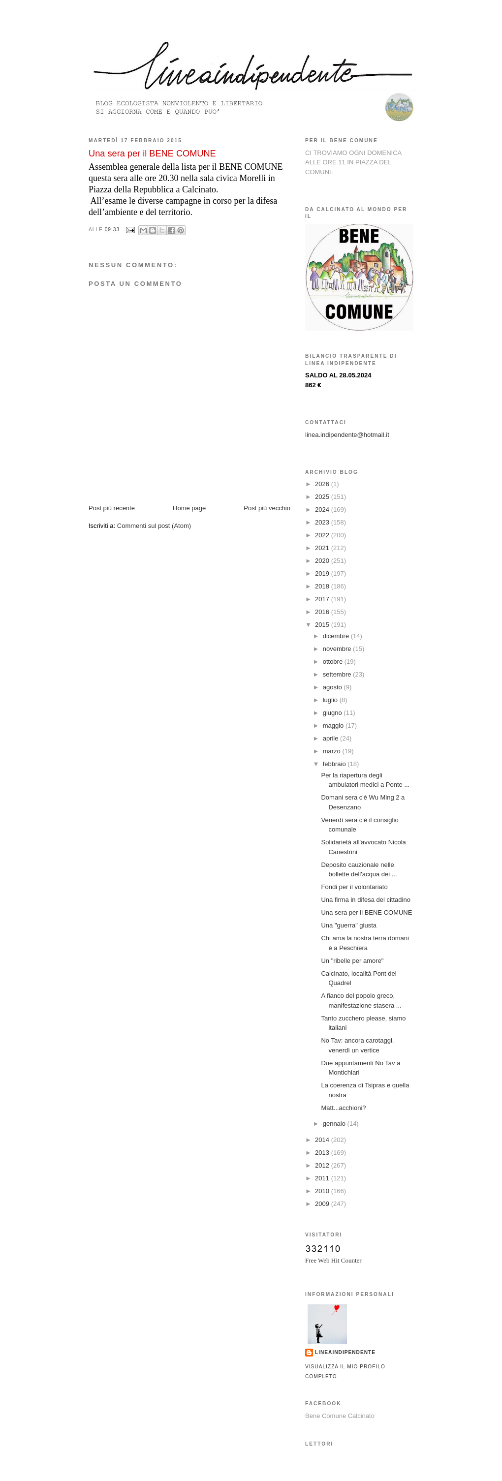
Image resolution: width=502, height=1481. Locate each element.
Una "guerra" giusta (348, 925)
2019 (323, 573)
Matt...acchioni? (343, 1107)
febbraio (335, 764)
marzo (333, 751)
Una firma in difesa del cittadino (365, 899)
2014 (323, 1139)
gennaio (335, 1123)
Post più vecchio (267, 508)
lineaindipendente (345, 1352)
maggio (334, 725)
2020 (323, 560)
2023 (323, 522)
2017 (323, 599)
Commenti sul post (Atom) (154, 525)
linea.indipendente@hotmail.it (347, 434)
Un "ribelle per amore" (352, 960)
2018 (323, 586)
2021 (323, 548)
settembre (338, 674)
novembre (338, 648)
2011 (323, 1178)
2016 (323, 612)
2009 (323, 1203)
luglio (331, 700)
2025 (323, 496)
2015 (323, 624)
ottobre (334, 661)
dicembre (337, 636)
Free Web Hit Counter (333, 1260)
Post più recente (112, 508)
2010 (323, 1191)
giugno (333, 712)
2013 (323, 1152)
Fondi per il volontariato (354, 887)
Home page (189, 508)
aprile (331, 738)
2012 (323, 1165)
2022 (323, 535)
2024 (323, 509)
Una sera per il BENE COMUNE (366, 912)
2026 (323, 484)
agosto (333, 687)
